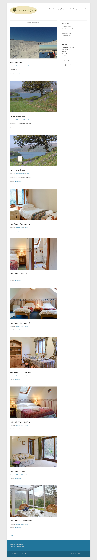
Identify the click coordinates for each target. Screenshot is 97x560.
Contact (83, 8)
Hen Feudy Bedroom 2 (20, 323)
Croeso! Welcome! (18, 116)
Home (44, 8)
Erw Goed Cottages (73, 8)
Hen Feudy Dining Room (20, 372)
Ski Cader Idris (16, 62)
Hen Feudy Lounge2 (19, 471)
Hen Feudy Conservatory (21, 521)
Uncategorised (18, 73)
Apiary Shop (61, 8)
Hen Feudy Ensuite (18, 273)
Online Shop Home (67, 26)
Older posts (14, 535)
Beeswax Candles (67, 31)
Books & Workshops (67, 35)
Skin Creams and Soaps (68, 28)
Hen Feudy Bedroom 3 (20, 224)
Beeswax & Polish (67, 33)
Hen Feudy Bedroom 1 (20, 422)
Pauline (28, 66)
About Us (51, 8)
